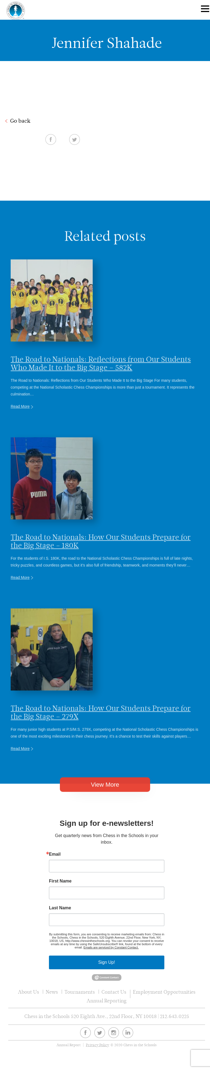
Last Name (60, 908)
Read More (20, 422)
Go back (20, 121)
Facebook (150, 139)
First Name (60, 881)
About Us (28, 991)
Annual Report (69, 1045)
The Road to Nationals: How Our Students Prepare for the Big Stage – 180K (101, 556)
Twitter (174, 139)
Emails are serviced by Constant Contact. (111, 947)
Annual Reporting (107, 1000)
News (52, 991)
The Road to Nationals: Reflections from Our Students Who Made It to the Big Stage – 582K (101, 378)
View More (105, 794)
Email (55, 854)
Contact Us (113, 991)
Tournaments (80, 991)
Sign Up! (106, 962)
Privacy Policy (97, 1045)
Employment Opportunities (164, 991)
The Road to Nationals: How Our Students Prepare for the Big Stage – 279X (101, 727)
